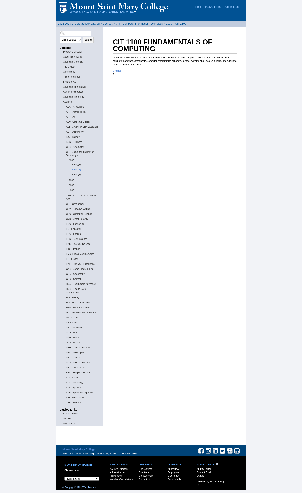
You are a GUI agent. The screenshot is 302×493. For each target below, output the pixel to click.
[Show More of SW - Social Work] (64, 397)
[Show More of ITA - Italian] (64, 317)
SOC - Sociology (74, 382)
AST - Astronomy (74, 132)
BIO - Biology (73, 137)
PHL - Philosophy (75, 352)
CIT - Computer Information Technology (139, 23)
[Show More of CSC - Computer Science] (64, 213)
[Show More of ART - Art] (64, 116)
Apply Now (173, 469)
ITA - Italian (72, 317)
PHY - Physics (73, 357)
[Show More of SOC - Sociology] (64, 382)
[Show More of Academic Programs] (61, 96)
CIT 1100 (76, 170)
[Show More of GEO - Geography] (64, 273)
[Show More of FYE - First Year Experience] (64, 263)
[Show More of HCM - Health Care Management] (64, 288)
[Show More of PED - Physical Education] (64, 347)
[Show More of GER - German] (64, 278)
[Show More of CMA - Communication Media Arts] (64, 195)
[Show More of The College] (61, 66)
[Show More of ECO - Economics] (64, 223)
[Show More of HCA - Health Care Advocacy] (64, 283)
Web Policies (89, 487)
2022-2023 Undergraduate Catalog (79, 23)
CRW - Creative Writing (78, 209)
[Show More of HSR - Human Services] (64, 307)
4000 (71, 190)
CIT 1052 (76, 165)
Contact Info (145, 479)
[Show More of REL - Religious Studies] (64, 372)
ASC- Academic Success (79, 122)
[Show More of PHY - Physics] (64, 357)
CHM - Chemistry (75, 147)
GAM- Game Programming (80, 269)
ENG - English (73, 234)
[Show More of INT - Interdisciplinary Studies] (64, 312)
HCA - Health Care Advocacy (81, 284)
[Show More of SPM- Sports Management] (64, 392)
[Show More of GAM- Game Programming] (64, 268)
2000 (71, 180)
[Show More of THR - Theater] (64, 402)
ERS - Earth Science (76, 239)
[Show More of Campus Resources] (61, 91)
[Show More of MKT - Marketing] (64, 327)
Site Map (67, 418)
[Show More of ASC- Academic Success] (64, 121)
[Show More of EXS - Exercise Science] (64, 243)
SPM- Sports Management (79, 392)
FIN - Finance (73, 249)
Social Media (174, 479)
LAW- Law (71, 322)
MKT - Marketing (74, 327)
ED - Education (74, 229)
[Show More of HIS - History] (64, 297)
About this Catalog (72, 56)
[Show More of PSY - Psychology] (64, 367)
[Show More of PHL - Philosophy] (64, 352)
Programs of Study (72, 51)
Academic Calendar (73, 61)
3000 (71, 185)
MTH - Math (72, 332)
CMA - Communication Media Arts (81, 197)
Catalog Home (70, 413)
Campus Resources (73, 92)
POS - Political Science (78, 362)
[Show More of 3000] (67, 185)
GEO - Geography (75, 274)
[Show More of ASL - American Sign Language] (64, 126)
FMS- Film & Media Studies (80, 254)
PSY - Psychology (75, 367)
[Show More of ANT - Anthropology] (64, 111)
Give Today (173, 476)
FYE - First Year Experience (80, 264)
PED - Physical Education (79, 347)
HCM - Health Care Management (76, 291)
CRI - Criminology (75, 204)
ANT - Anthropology (76, 112)
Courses (108, 23)
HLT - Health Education (78, 302)
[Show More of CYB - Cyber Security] (64, 218)
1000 (169, 23)
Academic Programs (73, 97)
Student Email (204, 472)
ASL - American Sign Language (82, 127)
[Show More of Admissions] (61, 71)
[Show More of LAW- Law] (64, 322)
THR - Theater (73, 402)
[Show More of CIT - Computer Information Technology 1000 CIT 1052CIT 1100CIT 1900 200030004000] (64, 151)
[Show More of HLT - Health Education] (64, 302)
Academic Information (74, 87)
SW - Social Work (75, 397)
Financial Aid (69, 81)
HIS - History (72, 297)
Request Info (145, 469)
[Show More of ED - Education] (64, 228)
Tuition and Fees (71, 76)
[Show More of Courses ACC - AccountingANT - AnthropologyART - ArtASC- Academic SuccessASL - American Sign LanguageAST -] (61, 101)
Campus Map (146, 476)
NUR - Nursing (73, 342)
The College (69, 66)
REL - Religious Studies (78, 372)
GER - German (73, 279)
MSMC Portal (213, 6)
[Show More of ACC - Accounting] (64, 106)
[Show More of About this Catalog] (61, 56)
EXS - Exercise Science (78, 244)
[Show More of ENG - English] (64, 233)
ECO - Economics (75, 224)
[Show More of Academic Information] (61, 86)
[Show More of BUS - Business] (64, 141)
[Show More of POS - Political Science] (64, 362)
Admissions (69, 71)
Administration (117, 472)
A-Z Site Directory (119, 469)
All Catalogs (69, 423)
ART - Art (71, 117)
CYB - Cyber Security (77, 219)
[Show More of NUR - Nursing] (64, 342)
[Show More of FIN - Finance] (64, 248)
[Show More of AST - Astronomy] (64, 131)
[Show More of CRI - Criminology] (64, 203)
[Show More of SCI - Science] (64, 377)
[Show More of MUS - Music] (64, 337)
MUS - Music (72, 337)
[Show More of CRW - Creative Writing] (64, 208)
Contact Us (232, 6)
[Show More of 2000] (67, 180)
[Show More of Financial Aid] (61, 81)
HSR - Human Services (78, 307)
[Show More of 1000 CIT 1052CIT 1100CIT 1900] (67, 160)
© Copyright (71, 487)
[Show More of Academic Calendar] (61, 61)
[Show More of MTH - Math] (64, 332)
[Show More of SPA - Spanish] (64, 387)
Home (197, 6)
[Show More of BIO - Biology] (64, 136)
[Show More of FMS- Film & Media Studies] (64, 253)
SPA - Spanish (73, 387)
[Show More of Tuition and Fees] (61, 76)
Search (88, 40)
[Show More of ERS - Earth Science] (64, 238)
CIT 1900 (76, 175)
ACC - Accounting (75, 107)
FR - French (72, 259)
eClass (200, 476)
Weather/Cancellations (121, 479)
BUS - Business (74, 142)
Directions (144, 472)
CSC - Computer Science (79, 214)
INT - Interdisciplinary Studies (81, 312)
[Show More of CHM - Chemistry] (64, 146)
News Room (116, 476)
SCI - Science (73, 377)
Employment (174, 472)
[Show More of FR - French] (64, 258)
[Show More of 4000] (67, 190)
